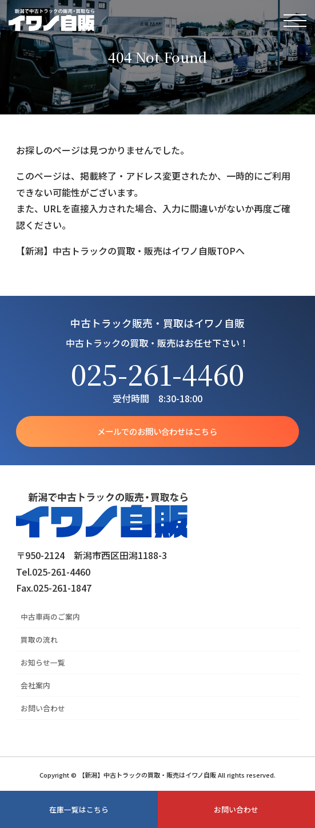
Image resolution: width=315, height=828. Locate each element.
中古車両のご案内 (50, 616)
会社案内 (35, 685)
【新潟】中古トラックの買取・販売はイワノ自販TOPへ (130, 250)
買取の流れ (39, 639)
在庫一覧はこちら (79, 809)
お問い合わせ (43, 708)
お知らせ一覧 (43, 662)
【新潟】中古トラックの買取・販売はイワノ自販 (51, 20)
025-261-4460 (157, 374)
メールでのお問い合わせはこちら (157, 431)
